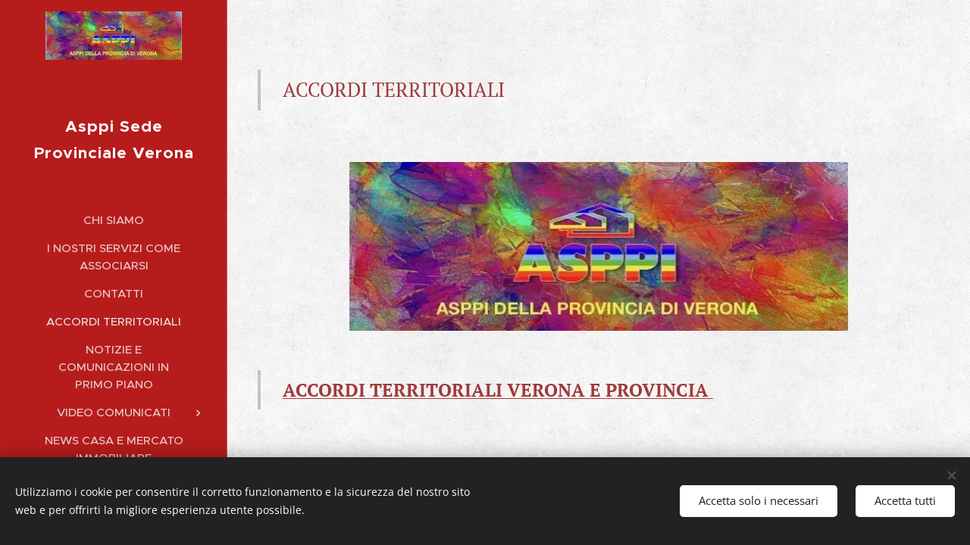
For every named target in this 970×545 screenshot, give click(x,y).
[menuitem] (114, 201)
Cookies (660, 528)
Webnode (600, 528)
